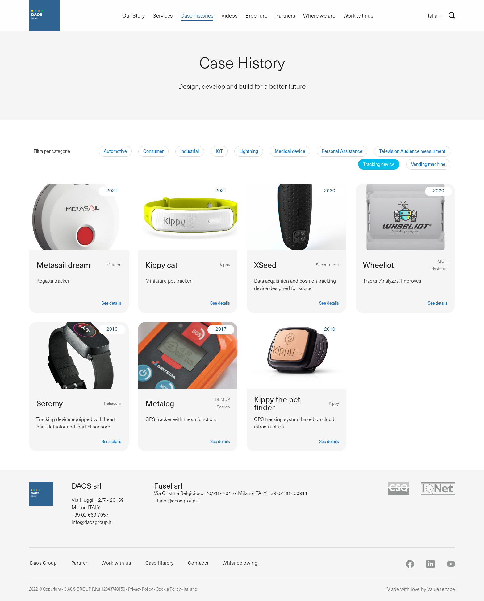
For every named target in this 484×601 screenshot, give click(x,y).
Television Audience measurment (412, 151)
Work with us (358, 15)
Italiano (190, 589)
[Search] (452, 15)
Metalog (159, 403)
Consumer (153, 151)
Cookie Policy (168, 589)
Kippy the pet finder (277, 403)
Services (163, 15)
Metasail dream (63, 264)
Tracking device (378, 164)
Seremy (49, 403)
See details (111, 303)
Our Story (133, 15)
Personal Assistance (342, 151)
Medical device (290, 151)
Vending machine (428, 164)
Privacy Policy (140, 589)
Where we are (319, 15)
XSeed (265, 264)
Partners (285, 15)
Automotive (115, 151)
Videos (229, 15)
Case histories (197, 15)
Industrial (189, 151)
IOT (219, 151)
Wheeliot (378, 264)
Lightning (248, 151)
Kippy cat (161, 264)
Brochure (256, 15)
